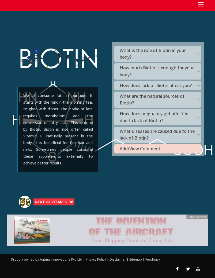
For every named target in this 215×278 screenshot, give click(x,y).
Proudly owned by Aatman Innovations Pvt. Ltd (46, 259)
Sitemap (136, 259)
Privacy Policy (96, 259)
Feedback (152, 259)
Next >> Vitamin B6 (54, 201)
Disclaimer (118, 259)
